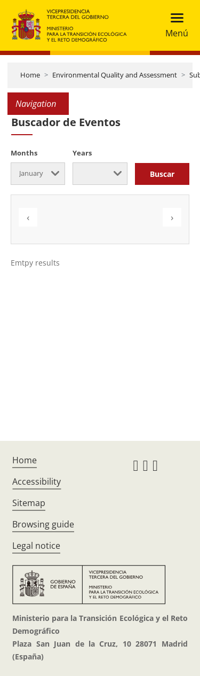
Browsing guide (43, 524)
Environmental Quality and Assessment (114, 75)
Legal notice (36, 545)
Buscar (162, 174)
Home (30, 75)
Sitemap (28, 503)
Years (82, 153)
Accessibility (36, 481)
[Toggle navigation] (173, 25)
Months (24, 153)
